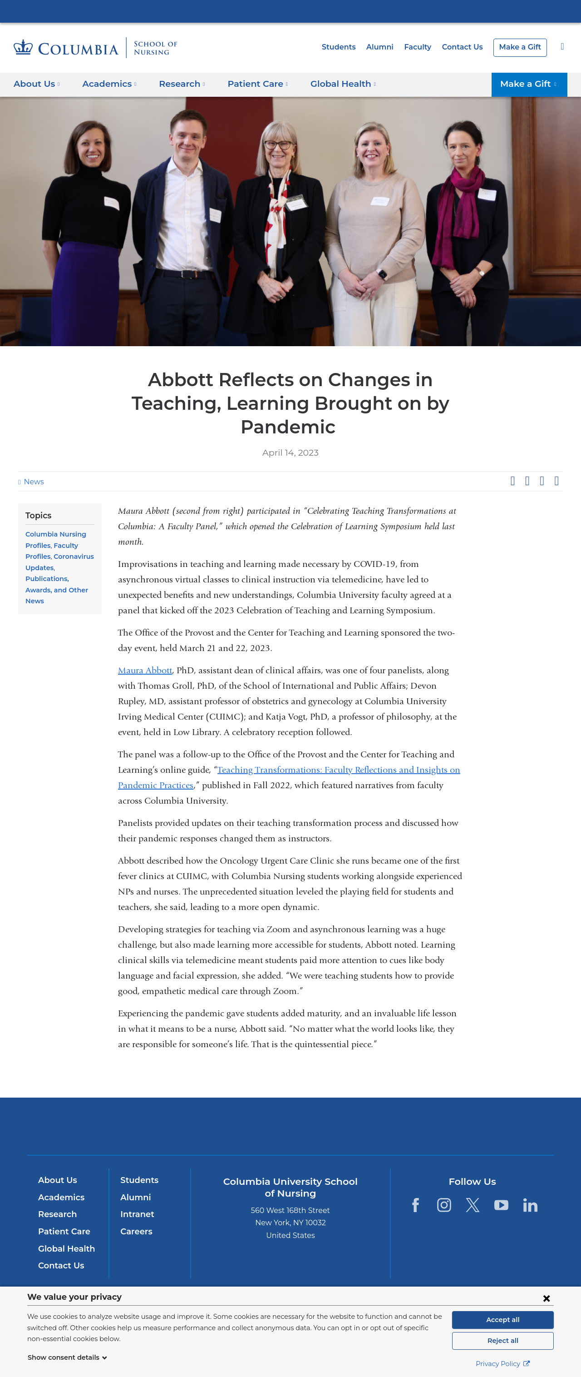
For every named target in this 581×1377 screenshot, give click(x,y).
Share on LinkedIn (542, 481)
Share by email (556, 481)
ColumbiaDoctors (421, 1126)
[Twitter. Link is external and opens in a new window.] (472, 1204)
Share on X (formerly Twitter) (527, 481)
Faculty (424, 47)
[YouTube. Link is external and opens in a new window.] (501, 1204)
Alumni (388, 47)
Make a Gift (521, 47)
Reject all (502, 1340)
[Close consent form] (546, 1298)
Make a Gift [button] (532, 83)
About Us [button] (37, 83)
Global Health (64, 1248)
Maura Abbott (145, 670)
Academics (59, 1197)
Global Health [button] (329, 83)
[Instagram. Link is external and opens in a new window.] (444, 1204)
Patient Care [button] (248, 83)
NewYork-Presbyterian (290, 1132)
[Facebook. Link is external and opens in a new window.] (415, 1204)
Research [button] (176, 83)
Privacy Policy (503, 1363)
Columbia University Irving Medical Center (290, 11)
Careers (135, 1231)
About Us (56, 1180)
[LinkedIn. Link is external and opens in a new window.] (530, 1204)
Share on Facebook (512, 481)
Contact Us (467, 47)
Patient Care (62, 1231)
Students (350, 47)
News (33, 482)
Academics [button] (106, 83)
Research (56, 1214)
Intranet (135, 1214)
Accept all (502, 1319)
